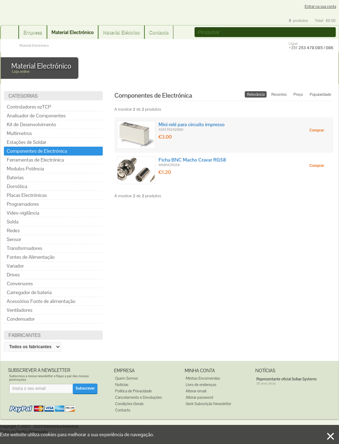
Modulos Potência (25, 168)
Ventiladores (19, 310)
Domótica (17, 186)
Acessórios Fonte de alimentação (41, 301)
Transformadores (24, 248)
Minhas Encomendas (203, 378)
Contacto (159, 32)
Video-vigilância (23, 213)
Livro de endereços (201, 384)
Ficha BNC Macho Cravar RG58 (192, 160)
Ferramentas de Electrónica (35, 160)
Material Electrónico (73, 32)
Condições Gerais (129, 403)
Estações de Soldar (26, 142)
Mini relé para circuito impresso (192, 124)
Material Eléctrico (121, 32)
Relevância (255, 94)
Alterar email (196, 390)
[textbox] (265, 32)
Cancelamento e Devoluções (138, 397)
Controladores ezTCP (29, 107)
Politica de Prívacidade (133, 390)
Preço (298, 94)
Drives (13, 274)
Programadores (23, 204)
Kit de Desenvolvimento (31, 124)
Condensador (21, 319)
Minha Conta (200, 371)
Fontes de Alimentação (31, 257)
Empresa (32, 32)
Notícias (122, 384)
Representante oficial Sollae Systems (286, 378)
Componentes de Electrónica (37, 151)
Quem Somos (126, 378)
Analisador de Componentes (36, 115)
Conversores (20, 283)
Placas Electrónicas (27, 195)
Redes (13, 230)
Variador (15, 266)
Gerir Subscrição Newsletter (208, 403)
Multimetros (19, 133)
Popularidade (320, 94)
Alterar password (199, 397)
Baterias (15, 177)
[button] (331, 32)
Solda (12, 221)
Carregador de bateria (29, 292)
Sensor (14, 239)
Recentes (278, 94)
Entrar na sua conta (320, 6)
